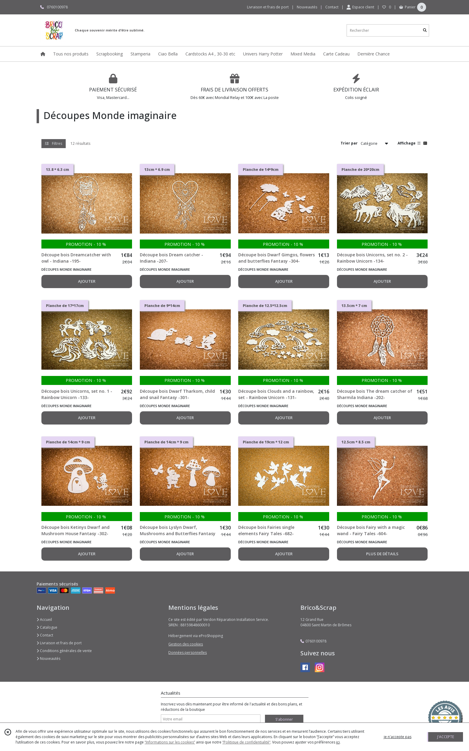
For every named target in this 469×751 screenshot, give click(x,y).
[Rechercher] (425, 30)
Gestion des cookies (185, 644)
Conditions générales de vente (64, 650)
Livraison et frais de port (59, 642)
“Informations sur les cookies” (170, 742)
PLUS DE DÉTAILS (382, 553)
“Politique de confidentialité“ (246, 742)
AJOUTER (86, 281)
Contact (331, 7)
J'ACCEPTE (445, 736)
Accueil (44, 619)
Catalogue (47, 627)
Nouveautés (48, 658)
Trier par (349, 143)
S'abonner (284, 719)
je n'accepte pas (397, 736)
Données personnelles (187, 652)
